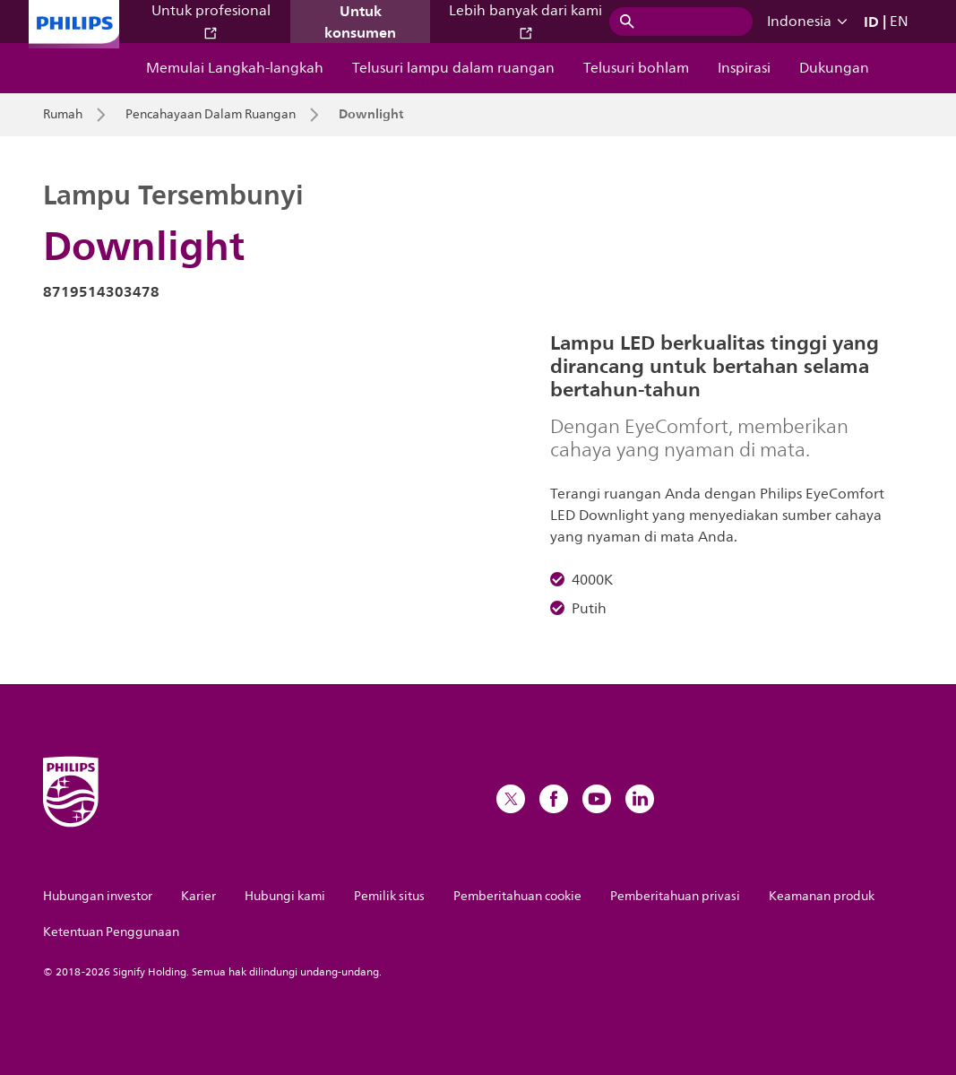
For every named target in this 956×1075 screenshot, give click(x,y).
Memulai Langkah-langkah (234, 68)
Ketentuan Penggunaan (111, 932)
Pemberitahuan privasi (675, 896)
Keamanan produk (821, 896)
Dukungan (834, 68)
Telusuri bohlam (636, 68)
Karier (198, 896)
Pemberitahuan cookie (517, 896)
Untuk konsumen (360, 21)
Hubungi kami (285, 896)
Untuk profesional (211, 20)
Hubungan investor (97, 896)
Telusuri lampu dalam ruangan (453, 68)
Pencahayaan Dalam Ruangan (210, 115)
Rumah (62, 115)
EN (899, 21)
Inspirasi (744, 68)
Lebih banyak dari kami (525, 20)
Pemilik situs (389, 896)
